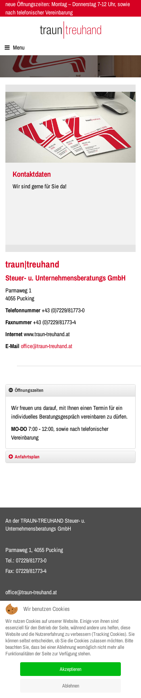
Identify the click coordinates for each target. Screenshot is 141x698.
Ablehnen (70, 685)
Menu (14, 47)
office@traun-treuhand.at (46, 346)
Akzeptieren (70, 669)
